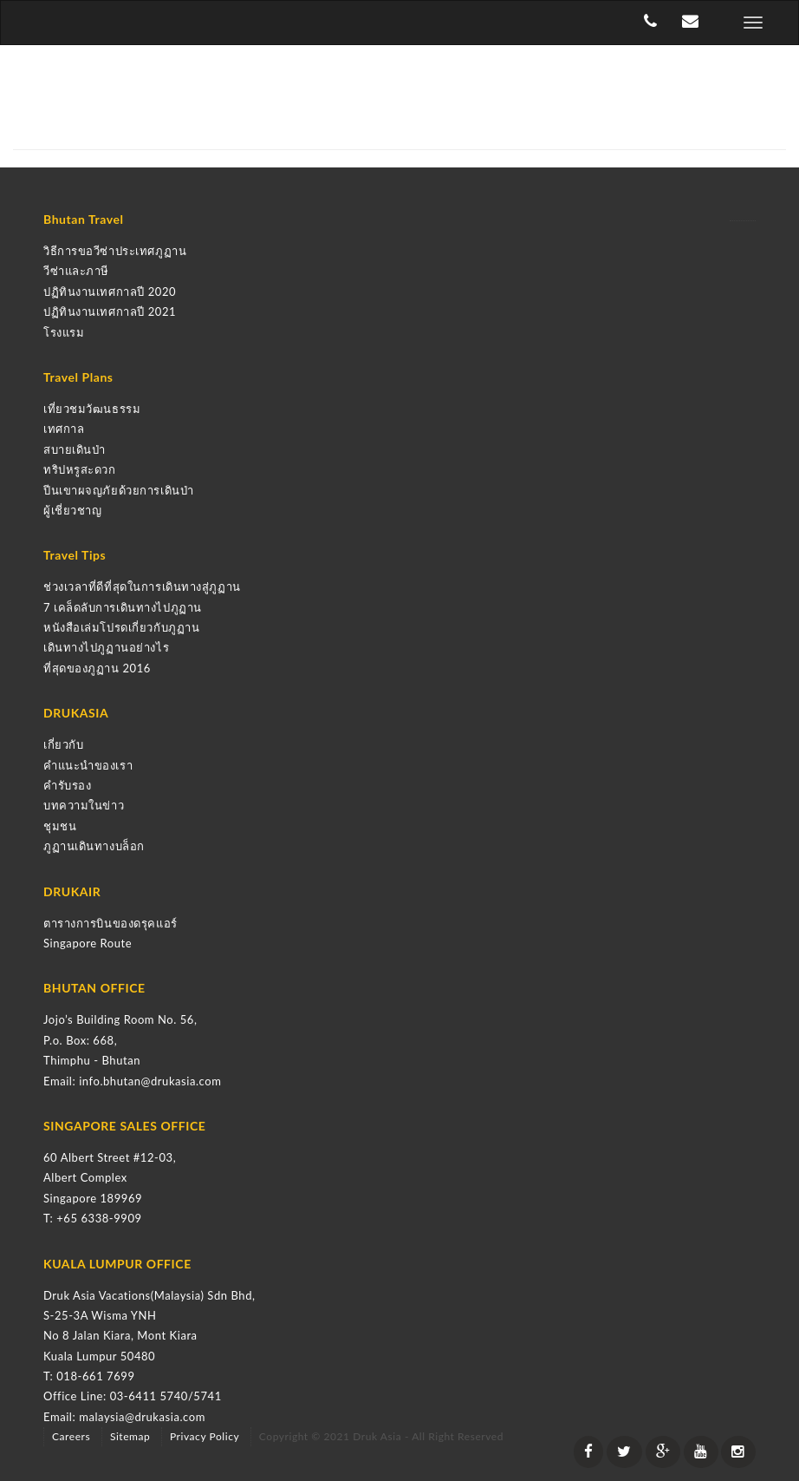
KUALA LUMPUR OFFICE (117, 1263)
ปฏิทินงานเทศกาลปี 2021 (109, 311)
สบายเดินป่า (74, 449)
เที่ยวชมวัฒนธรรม (91, 409)
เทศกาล (63, 429)
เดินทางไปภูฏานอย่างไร (106, 647)
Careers (71, 1436)
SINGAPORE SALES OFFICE (124, 1125)
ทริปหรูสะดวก (79, 469)
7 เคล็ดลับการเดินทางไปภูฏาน (122, 607)
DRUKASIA (75, 712)
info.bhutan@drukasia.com (150, 1081)
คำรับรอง (67, 785)
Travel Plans (78, 377)
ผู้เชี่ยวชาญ (72, 510)
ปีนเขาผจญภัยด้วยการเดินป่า (118, 490)
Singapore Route (87, 943)
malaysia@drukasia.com (142, 1417)
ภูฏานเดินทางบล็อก (94, 846)
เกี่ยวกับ (63, 744)
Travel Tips (74, 554)
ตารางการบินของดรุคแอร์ (110, 923)
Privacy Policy (204, 1436)
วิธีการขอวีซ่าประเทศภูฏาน (114, 251)
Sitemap (130, 1436)
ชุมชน (59, 826)
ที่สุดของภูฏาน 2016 (97, 668)
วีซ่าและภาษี (76, 271)
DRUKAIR (72, 891)
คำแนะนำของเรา (88, 765)
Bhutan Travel (83, 219)
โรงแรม (63, 332)
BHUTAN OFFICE (94, 987)
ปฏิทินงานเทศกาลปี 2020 (109, 291)
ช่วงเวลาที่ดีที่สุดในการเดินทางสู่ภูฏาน (142, 586)
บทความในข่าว (83, 805)
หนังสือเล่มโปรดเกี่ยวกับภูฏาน (121, 627)
